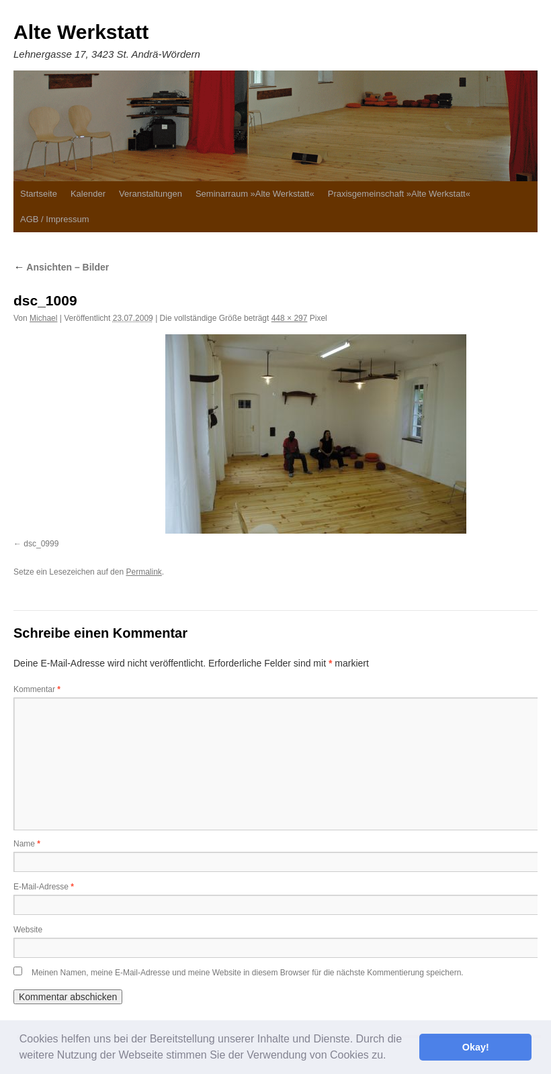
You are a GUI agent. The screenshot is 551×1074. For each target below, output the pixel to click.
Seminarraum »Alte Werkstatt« (255, 194)
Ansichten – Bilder (61, 267)
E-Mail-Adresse (43, 886)
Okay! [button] (475, 1047)
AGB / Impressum (54, 219)
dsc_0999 (41, 543)
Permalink (143, 572)
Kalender (88, 194)
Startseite (38, 194)
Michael (43, 318)
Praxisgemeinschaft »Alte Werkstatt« (399, 194)
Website (27, 929)
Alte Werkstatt (81, 32)
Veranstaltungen (150, 194)
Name (26, 843)
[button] (391, 1057)
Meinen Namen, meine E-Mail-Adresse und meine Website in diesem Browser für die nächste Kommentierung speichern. (248, 972)
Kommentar (36, 689)
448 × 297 (289, 318)
